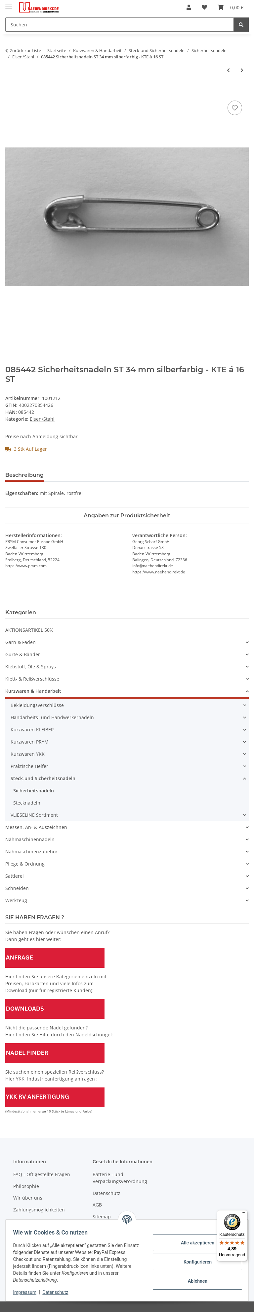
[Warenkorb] (230, 7)
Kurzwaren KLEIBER (32, 729)
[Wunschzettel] (204, 7)
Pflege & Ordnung (25, 864)
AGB (97, 1205)
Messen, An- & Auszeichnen (36, 827)
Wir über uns (27, 1198)
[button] (188, 7)
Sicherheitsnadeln (33, 790)
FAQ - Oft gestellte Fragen (41, 1174)
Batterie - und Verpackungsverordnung (120, 1177)
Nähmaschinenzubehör (31, 851)
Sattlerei (14, 876)
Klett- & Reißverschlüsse (32, 679)
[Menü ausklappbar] (8, 4)
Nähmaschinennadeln (30, 839)
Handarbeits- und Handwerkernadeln (52, 717)
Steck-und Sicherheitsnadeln (43, 778)
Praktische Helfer (29, 766)
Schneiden (17, 888)
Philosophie (26, 1186)
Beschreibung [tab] (24, 475)
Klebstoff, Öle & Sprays (30, 666)
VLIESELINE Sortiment (34, 815)
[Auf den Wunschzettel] (235, 108)
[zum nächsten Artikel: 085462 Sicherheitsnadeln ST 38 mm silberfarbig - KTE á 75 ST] (242, 70)
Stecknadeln (26, 803)
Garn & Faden (20, 642)
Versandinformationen (38, 1221)
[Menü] (243, 1214)
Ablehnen (194, 1281)
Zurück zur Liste (25, 50)
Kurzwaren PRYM (30, 742)
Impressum (27, 1292)
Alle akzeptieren (194, 1242)
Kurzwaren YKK (28, 754)
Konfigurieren (194, 1262)
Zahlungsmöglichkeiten (39, 1209)
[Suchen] (119, 24)
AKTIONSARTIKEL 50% (29, 630)
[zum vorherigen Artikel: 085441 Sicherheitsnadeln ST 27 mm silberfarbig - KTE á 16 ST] (228, 70)
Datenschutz (58, 1292)
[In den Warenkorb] (10, 91)
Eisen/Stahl (42, 419)
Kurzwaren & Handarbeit (33, 691)
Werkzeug (16, 900)
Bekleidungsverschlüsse (37, 705)
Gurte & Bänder (22, 654)
